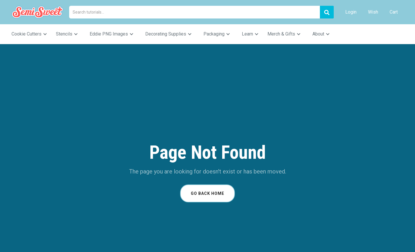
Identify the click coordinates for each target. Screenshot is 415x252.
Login (350, 12)
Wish (373, 12)
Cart (394, 12)
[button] (32, 34)
